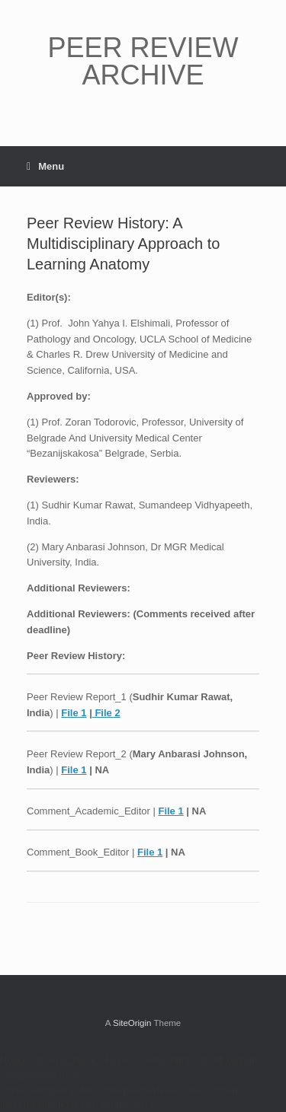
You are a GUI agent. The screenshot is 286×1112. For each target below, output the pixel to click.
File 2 (106, 712)
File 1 (73, 712)
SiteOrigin (132, 1023)
